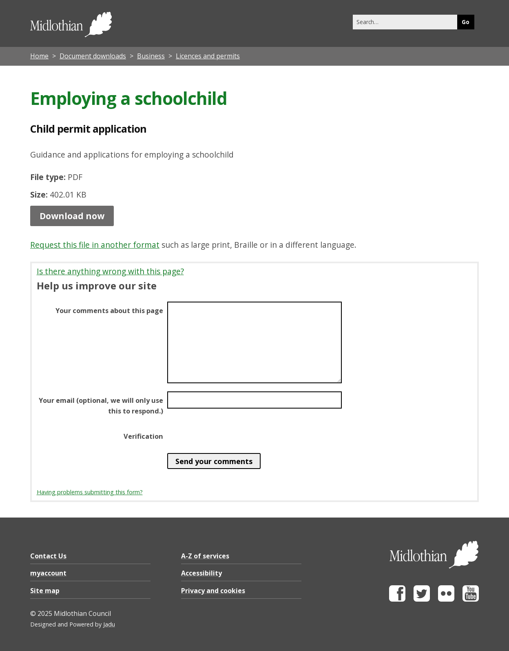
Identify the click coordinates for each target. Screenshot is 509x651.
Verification (143, 436)
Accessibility (201, 573)
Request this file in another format (94, 244)
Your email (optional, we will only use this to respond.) (101, 405)
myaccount (48, 573)
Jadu (109, 624)
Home (39, 55)
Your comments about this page (109, 310)
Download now (72, 216)
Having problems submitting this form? (90, 492)
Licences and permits (208, 55)
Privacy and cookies (213, 590)
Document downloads (93, 55)
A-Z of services (205, 555)
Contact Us (48, 555)
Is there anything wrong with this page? (110, 271)
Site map (45, 590)
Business (151, 55)
